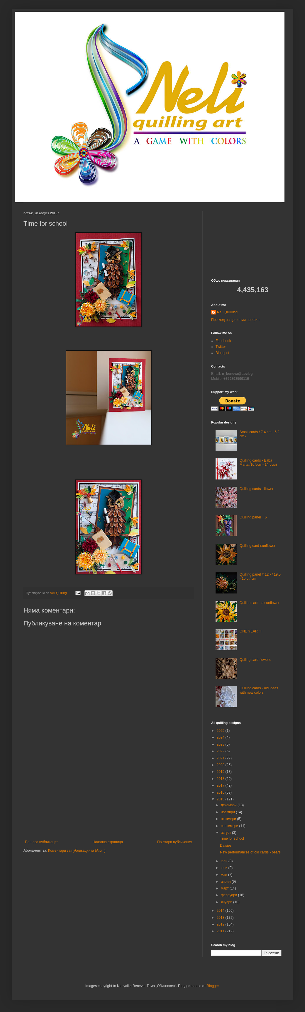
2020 (221, 765)
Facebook (223, 341)
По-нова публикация (41, 842)
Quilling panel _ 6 (253, 517)
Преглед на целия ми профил (235, 320)
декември (229, 805)
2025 (221, 731)
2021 (221, 758)
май (224, 874)
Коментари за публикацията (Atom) (77, 850)
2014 (221, 911)
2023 (221, 744)
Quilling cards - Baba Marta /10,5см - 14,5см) (258, 462)
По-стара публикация (174, 842)
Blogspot (222, 353)
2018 (221, 779)
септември (230, 826)
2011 (221, 931)
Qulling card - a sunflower (259, 603)
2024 (221, 737)
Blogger (213, 986)
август (226, 833)
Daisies (225, 845)
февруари (229, 895)
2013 (221, 918)
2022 (221, 751)
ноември (228, 812)
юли (224, 861)
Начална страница (108, 842)
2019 (221, 772)
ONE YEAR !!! (251, 631)
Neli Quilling (227, 312)
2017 (221, 785)
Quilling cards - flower (256, 489)
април (226, 882)
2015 (221, 799)
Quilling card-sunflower (257, 546)
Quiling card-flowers (255, 660)
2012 (221, 924)
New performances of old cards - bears (250, 852)
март (225, 888)
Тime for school (232, 838)
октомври (229, 819)
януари (227, 902)
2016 (221, 792)
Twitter (221, 347)
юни (224, 868)
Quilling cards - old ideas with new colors (259, 690)
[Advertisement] (108, 796)
